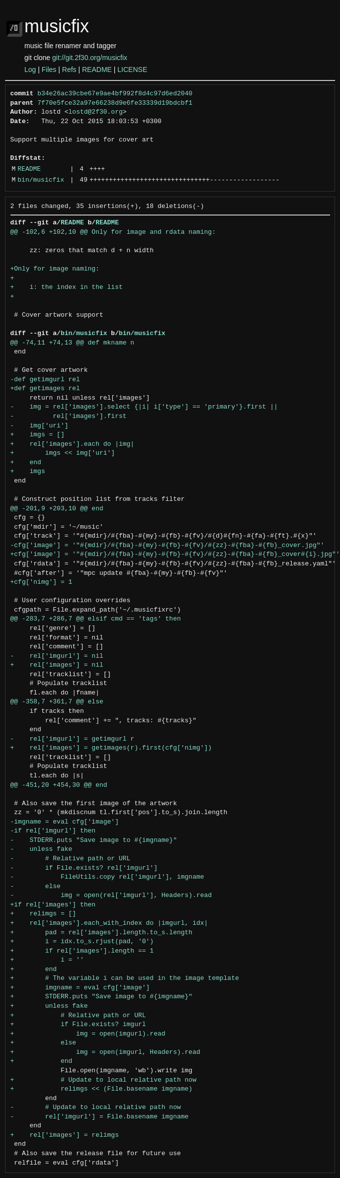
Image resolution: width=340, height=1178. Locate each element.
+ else (43, 1043)
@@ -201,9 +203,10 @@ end (56, 508)
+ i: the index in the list (66, 287)
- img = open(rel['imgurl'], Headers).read (111, 895)
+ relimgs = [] (43, 913)
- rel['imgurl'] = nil (56, 656)
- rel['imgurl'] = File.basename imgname (99, 1116)
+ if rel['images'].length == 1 (82, 951)
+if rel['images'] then (53, 905)
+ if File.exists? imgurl (78, 1024)
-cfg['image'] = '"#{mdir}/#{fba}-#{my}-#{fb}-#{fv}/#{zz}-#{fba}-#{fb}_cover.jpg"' (167, 545)
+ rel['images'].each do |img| (72, 444)
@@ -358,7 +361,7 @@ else (56, 701)
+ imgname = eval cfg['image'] (80, 987)
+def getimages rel (45, 388)
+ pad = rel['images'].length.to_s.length (101, 932)
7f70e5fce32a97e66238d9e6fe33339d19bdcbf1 (114, 103)
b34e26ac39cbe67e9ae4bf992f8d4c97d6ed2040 (114, 93)
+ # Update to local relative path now (103, 1080)
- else (35, 886)
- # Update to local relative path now (95, 1107)
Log (30, 69)
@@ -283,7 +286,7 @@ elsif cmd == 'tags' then (95, 619)
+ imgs (27, 471)
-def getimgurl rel (45, 379)
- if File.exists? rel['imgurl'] (84, 868)
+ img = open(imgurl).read (88, 1034)
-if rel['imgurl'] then (53, 831)
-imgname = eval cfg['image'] (64, 822)
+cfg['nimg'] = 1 (41, 582)
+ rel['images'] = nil (56, 665)
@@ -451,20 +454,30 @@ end (58, 785)
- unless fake (41, 849)
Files (49, 69)
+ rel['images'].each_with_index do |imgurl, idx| (109, 923)
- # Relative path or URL (70, 858)
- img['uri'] (39, 425)
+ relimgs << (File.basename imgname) (101, 1089)
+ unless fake (49, 1006)
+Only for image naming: (54, 269)
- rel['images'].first (68, 416)
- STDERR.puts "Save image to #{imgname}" (93, 840)
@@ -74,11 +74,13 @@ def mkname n (72, 343)
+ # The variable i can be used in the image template (124, 978)
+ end (25, 462)
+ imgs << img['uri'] (62, 453)
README (97, 69)
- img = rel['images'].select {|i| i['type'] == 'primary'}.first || (144, 407)
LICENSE (132, 69)
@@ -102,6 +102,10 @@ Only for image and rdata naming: (113, 232)
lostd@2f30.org (96, 112)
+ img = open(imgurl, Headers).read (105, 1052)
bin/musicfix (40, 180)
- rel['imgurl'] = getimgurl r (72, 739)
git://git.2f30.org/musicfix (89, 58)
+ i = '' (47, 960)
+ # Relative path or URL (78, 1015)
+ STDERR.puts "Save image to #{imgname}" (101, 996)
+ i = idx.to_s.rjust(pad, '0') (82, 941)
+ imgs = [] (37, 434)
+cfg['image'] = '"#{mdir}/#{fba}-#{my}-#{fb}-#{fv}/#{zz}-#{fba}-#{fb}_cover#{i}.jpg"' (175, 554)
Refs (69, 69)
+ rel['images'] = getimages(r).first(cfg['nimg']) (111, 748)
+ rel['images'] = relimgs (64, 1135)
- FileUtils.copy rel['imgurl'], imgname (107, 877)
